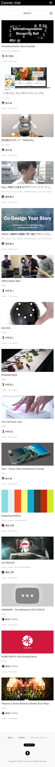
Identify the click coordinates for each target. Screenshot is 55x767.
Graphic (20, 191)
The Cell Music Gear (11, 421)
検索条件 (27, 13)
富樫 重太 (9, 197)
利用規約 (21, 738)
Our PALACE (8, 562)
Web (3, 191)
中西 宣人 (9, 290)
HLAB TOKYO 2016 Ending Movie (19, 656)
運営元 (10, 738)
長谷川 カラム (11, 619)
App (13, 191)
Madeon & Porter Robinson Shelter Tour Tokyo (25, 703)
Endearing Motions (11, 515)
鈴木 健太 (9, 56)
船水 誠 (8, 103)
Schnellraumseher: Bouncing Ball (18, 46)
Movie (3, 51)
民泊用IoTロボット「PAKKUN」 (18, 140)
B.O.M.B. (6, 327)
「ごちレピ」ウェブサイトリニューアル (22, 93)
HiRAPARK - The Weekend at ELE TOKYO (23, 609)
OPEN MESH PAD (10, 281)
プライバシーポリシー (39, 738)
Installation (15, 51)
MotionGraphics (30, 191)
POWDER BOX (9, 374)
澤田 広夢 (9, 525)
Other (7, 98)
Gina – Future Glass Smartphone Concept (22, 468)
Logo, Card (42, 191)
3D (9, 51)
